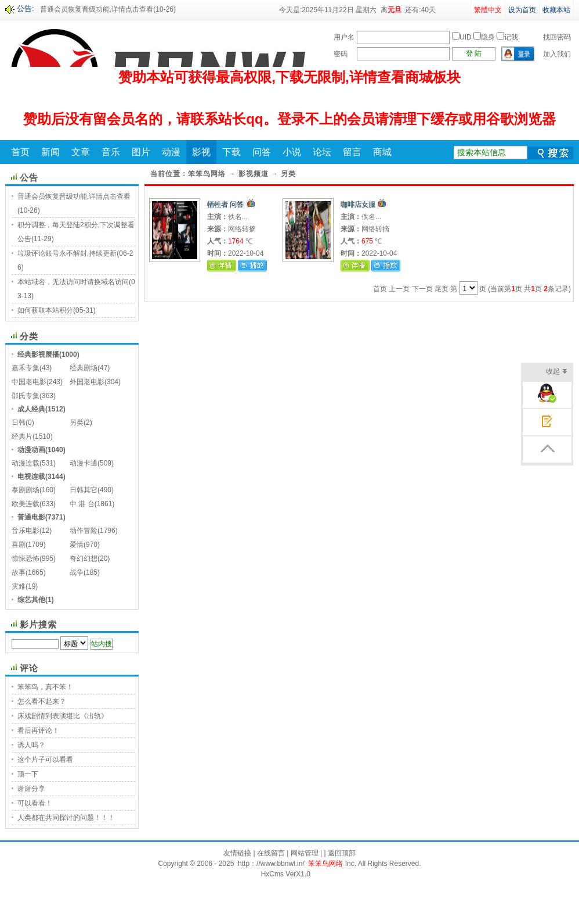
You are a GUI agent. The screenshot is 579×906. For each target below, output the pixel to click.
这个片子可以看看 (45, 759)
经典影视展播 (38, 354)
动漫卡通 (83, 463)
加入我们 (557, 54)
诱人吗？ (31, 745)
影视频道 (253, 174)
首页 (20, 152)
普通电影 (31, 517)
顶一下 (27, 774)
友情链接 (237, 853)
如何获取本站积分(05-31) (56, 310)
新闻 (50, 152)
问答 (261, 152)
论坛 (322, 152)
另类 (77, 422)
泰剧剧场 (25, 490)
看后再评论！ (38, 730)
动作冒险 (83, 531)
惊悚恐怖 (25, 558)
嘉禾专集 (25, 368)
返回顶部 (342, 853)
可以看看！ (34, 803)
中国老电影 (29, 382)
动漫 (171, 152)
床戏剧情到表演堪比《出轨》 (62, 716)
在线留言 (271, 853)
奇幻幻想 (83, 558)
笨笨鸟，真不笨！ (45, 687)
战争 (77, 572)
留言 (352, 152)
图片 (141, 152)
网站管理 (305, 853)
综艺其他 (31, 600)
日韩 (19, 422)
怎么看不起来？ (41, 701)
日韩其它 (83, 490)
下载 (231, 152)
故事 (19, 572)
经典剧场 (83, 368)
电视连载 (31, 476)
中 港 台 (82, 504)
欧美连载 (25, 504)
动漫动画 (31, 450)
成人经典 (31, 409)
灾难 (19, 586)
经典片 (22, 436)
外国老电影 (87, 382)
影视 (201, 152)
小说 (292, 152)
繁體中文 (488, 10)
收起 (556, 372)
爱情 (77, 544)
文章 (80, 152)
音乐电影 (25, 531)
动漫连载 (25, 463)
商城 (382, 152)
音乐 (111, 152)
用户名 (344, 37)
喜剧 (19, 544)
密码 (341, 54)
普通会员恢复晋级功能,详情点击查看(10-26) (108, 9)
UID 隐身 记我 (485, 37)
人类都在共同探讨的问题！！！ (66, 818)
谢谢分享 (31, 789)
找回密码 (557, 37)
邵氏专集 (25, 396)
